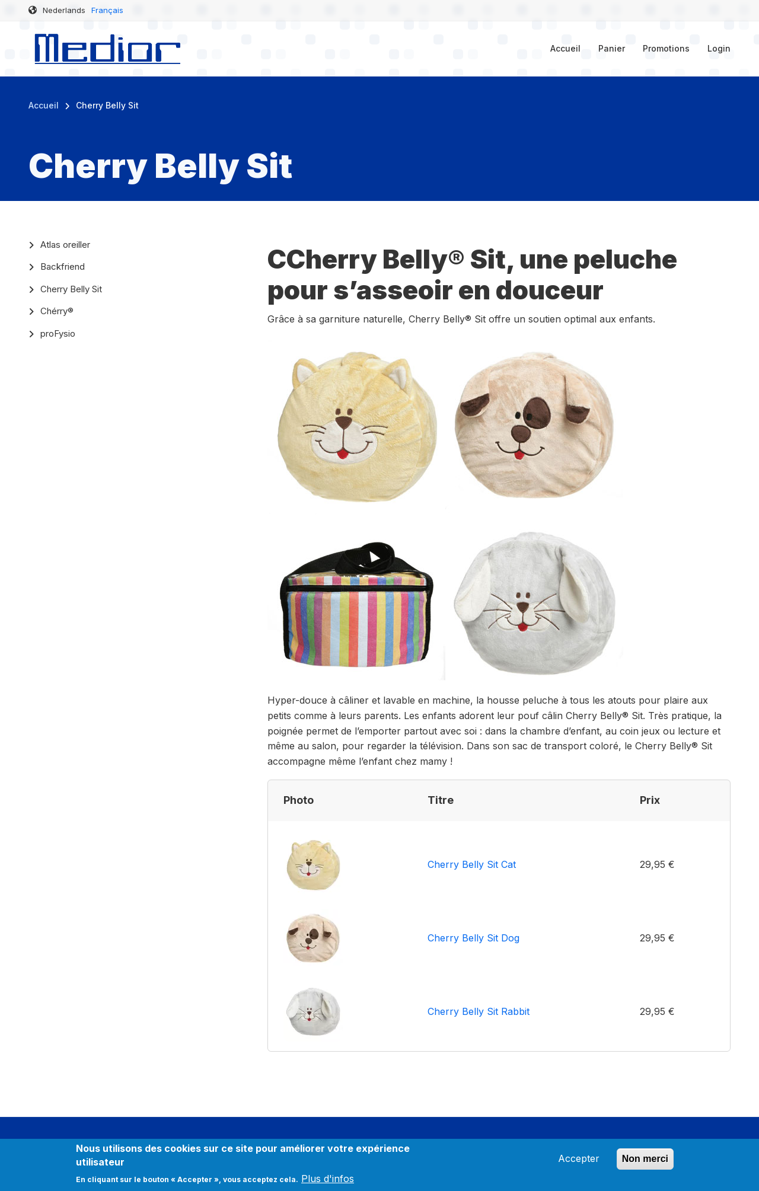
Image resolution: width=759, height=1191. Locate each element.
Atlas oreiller (65, 244)
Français (107, 10)
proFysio (57, 333)
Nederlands (64, 10)
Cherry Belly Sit (71, 289)
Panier (611, 48)
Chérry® (57, 311)
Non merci (645, 1163)
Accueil (565, 48)
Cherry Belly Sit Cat (472, 864)
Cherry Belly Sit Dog (473, 938)
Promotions (666, 48)
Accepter (578, 1163)
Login (719, 48)
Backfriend (62, 266)
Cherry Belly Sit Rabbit (479, 1011)
